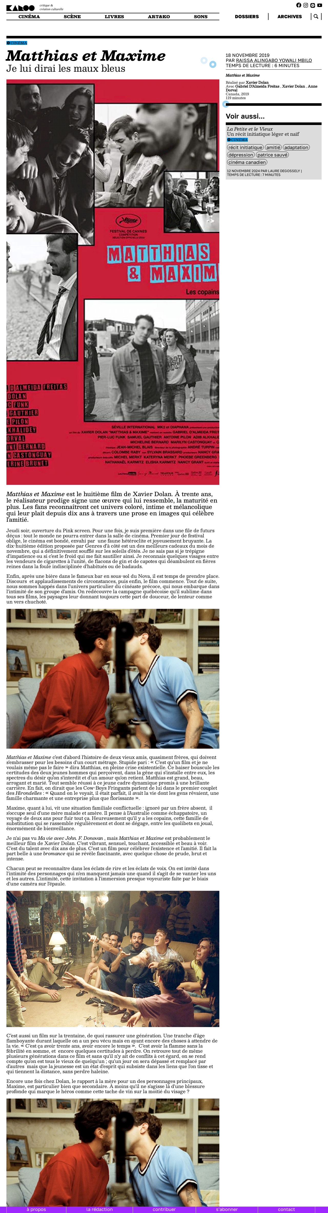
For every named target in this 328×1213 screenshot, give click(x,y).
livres (114, 16)
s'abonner (227, 1209)
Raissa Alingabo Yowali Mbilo (274, 60)
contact (286, 1209)
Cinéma (19, 43)
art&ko (159, 16)
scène (72, 16)
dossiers (247, 16)
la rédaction (99, 1209)
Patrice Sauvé (272, 155)
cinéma (29, 16)
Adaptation (296, 147)
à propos (36, 1209)
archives (290, 16)
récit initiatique (245, 147)
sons (201, 16)
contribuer (164, 1209)
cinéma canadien (247, 162)
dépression (241, 155)
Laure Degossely (284, 171)
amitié (273, 147)
